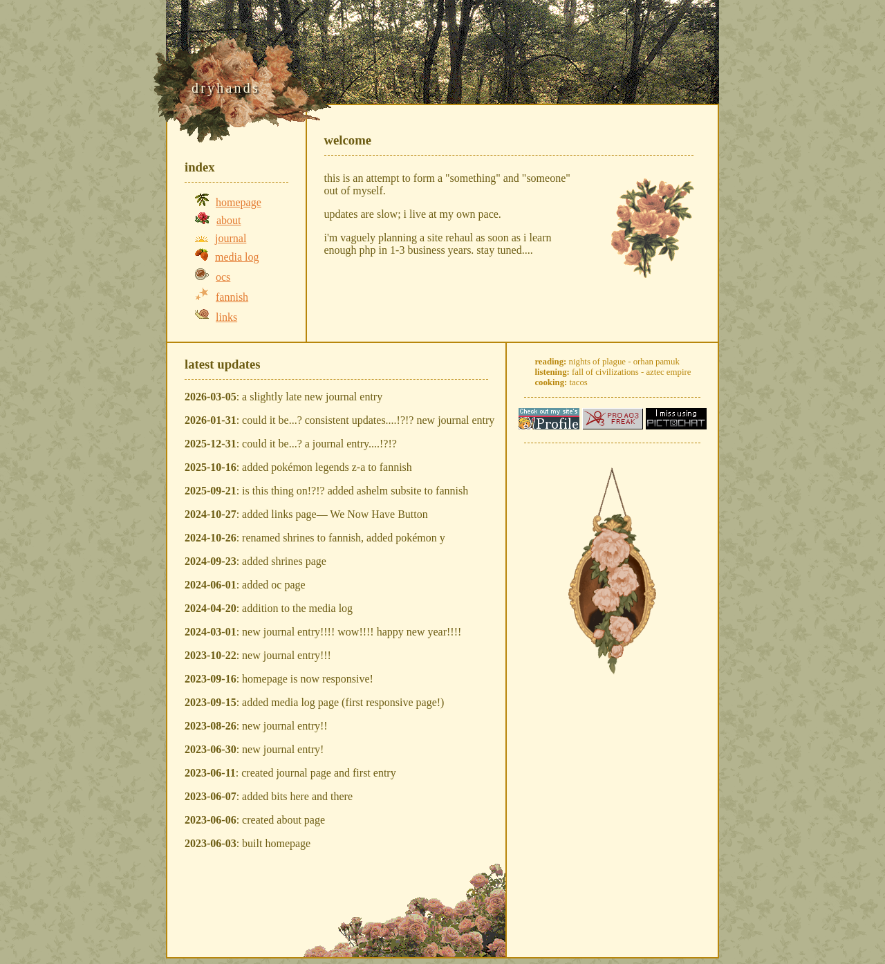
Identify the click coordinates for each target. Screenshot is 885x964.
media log (237, 257)
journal (230, 238)
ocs (223, 277)
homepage (238, 202)
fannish (232, 297)
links (226, 317)
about (228, 220)
